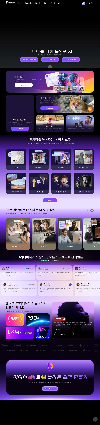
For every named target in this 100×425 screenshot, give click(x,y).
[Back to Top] (95, 419)
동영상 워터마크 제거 (50, 126)
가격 (55, 3)
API (51, 3)
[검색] (92, 3)
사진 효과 (37, 3)
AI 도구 (19, 3)
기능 (45, 3)
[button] (92, 210)
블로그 (59, 3)
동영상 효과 (28, 3)
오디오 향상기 (80, 126)
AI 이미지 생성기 (20, 77)
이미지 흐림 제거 (45, 98)
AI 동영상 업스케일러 (20, 120)
